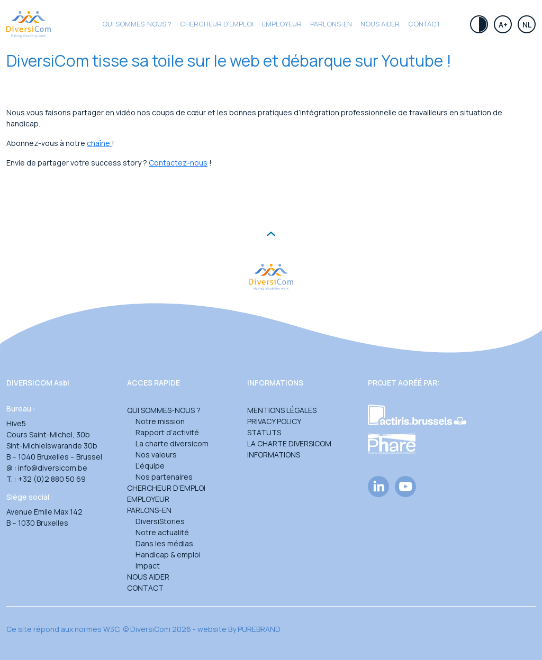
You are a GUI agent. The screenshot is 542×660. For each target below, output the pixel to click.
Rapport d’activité (167, 432)
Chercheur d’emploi (166, 488)
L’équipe (150, 466)
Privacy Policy (274, 421)
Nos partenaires (164, 477)
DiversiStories (160, 521)
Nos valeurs (156, 455)
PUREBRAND (259, 629)
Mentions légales (282, 410)
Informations (273, 455)
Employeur (282, 24)
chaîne (99, 143)
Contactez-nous (178, 163)
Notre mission (160, 421)
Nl (526, 25)
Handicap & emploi (168, 554)
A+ (503, 25)
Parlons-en (331, 24)
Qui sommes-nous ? (136, 24)
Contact (424, 24)
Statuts (264, 432)
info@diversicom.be (52, 468)
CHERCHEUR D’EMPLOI (217, 24)
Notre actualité (162, 532)
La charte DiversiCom (289, 443)
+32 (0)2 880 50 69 (52, 479)
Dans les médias (164, 543)
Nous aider (380, 24)
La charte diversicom (172, 443)
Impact (148, 566)
